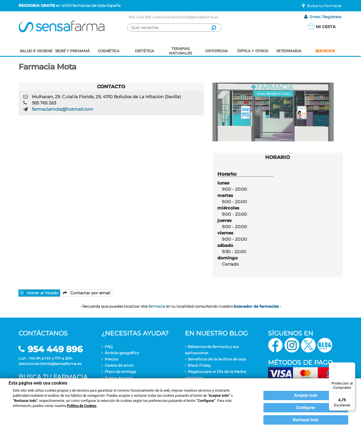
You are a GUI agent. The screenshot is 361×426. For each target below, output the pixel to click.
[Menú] (351, 365)
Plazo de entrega (120, 371)
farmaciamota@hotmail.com (62, 109)
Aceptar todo (305, 395)
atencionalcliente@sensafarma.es (186, 17)
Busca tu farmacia (53, 377)
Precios (111, 359)
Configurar (305, 407)
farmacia (156, 306)
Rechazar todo (306, 419)
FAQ (109, 346)
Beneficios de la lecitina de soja (217, 359)
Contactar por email (86, 292)
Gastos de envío (119, 365)
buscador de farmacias (256, 306)
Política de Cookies (81, 406)
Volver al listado (39, 292)
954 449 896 (140, 17)
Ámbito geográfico (122, 353)
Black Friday (199, 365)
